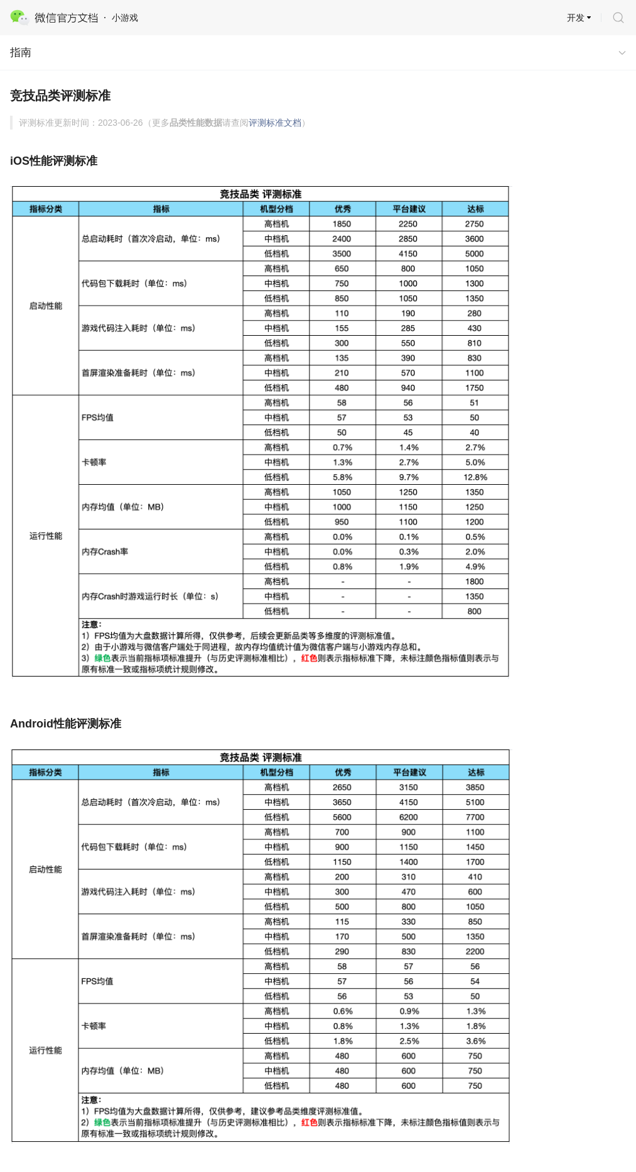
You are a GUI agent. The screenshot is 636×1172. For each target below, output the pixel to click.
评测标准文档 (275, 123)
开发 (576, 18)
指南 (20, 52)
